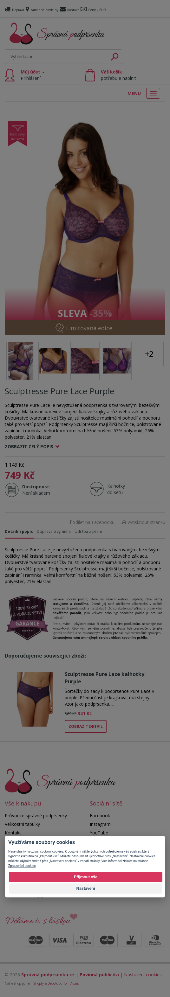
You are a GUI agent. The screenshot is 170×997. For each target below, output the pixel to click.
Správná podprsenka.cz (48, 975)
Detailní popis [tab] (19, 531)
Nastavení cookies (143, 975)
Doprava (14, 10)
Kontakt (69, 10)
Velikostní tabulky (22, 824)
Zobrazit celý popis (29, 446)
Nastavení (85, 888)
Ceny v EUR (93, 10)
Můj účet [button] (33, 75)
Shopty (38, 983)
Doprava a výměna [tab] (54, 531)
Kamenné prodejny (42, 10)
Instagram (100, 824)
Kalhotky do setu (116, 489)
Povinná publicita (99, 975)
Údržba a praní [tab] (88, 531)
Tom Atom (70, 983)
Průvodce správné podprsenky (36, 815)
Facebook (100, 815)
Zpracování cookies (22, 866)
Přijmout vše (85, 877)
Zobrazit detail (86, 726)
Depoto (53, 983)
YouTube (99, 833)
